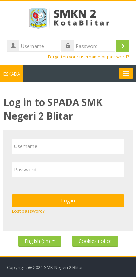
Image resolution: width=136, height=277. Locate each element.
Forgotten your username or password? (88, 57)
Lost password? (28, 211)
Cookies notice (95, 241)
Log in (68, 200)
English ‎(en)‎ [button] (40, 239)
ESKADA (11, 74)
